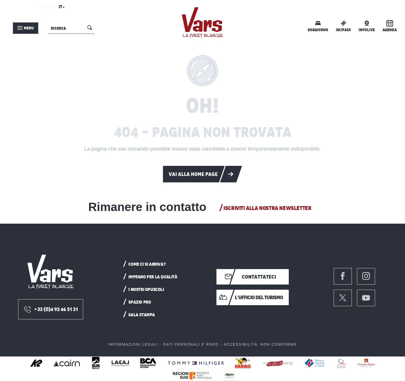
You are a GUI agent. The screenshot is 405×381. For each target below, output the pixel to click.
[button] (61, 8)
